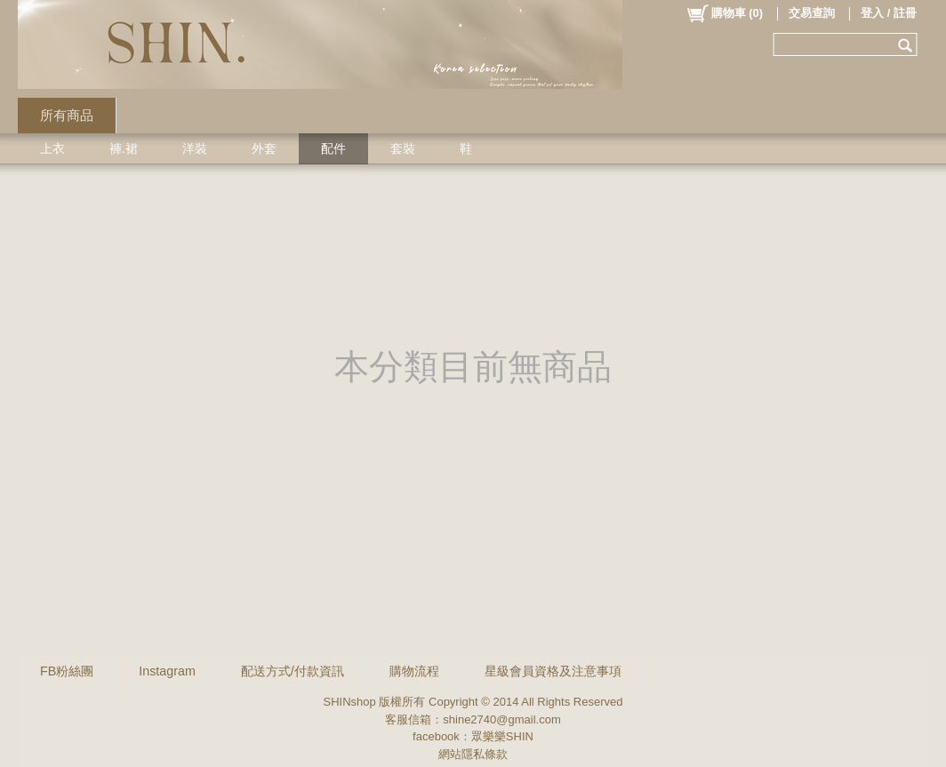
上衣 (52, 148)
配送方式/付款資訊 (292, 671)
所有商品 (66, 115)
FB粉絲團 (66, 671)
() (724, 13)
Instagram (167, 671)
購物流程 (414, 671)
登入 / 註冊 (889, 13)
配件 (333, 148)
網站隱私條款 (473, 754)
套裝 (402, 148)
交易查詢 (812, 13)
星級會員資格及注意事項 (553, 671)
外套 (264, 148)
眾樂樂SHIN (502, 736)
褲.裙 (123, 148)
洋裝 (194, 148)
